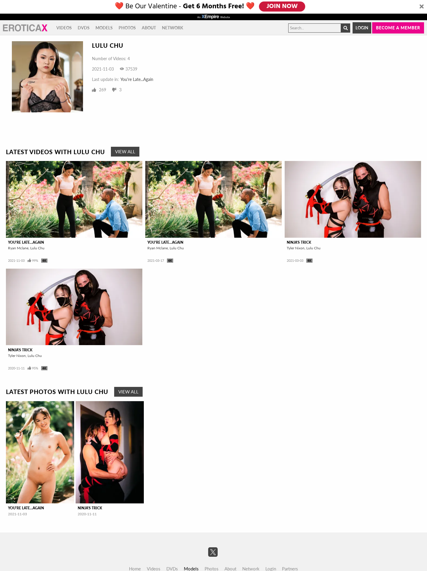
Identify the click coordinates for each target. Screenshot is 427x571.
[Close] (421, 7)
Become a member (398, 27)
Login (362, 27)
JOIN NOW (282, 6)
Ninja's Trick (299, 242)
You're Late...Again (136, 79)
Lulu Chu (37, 248)
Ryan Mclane (18, 248)
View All (125, 151)
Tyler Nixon (296, 248)
